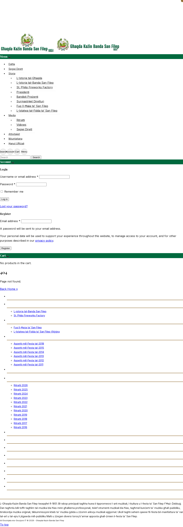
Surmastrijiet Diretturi (30, 101)
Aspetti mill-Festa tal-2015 (29, 347)
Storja (12, 73)
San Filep (13, 320)
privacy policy (44, 240)
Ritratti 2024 (21, 393)
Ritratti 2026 (21, 385)
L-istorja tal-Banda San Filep (30, 311)
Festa (10, 336)
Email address (10, 221)
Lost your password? (14, 206)
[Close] (9, 57)
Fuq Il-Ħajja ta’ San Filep (32, 106)
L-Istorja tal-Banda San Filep (35, 82)
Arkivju (11, 447)
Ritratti (20, 120)
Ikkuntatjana (15, 138)
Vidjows (21, 124)
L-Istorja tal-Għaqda (29, 78)
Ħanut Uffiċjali (16, 143)
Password (7, 184)
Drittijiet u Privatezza (21, 486)
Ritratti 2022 (20, 402)
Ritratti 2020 (21, 410)
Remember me (13, 191)
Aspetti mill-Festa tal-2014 (29, 352)
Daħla (12, 64)
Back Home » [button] (9, 289)
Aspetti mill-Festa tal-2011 (28, 364)
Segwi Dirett (16, 68)
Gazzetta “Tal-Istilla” (21, 455)
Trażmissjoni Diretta (20, 439)
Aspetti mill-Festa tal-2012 (29, 360)
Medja (12, 115)
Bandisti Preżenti (27, 96)
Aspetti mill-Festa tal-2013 (29, 356)
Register (5, 248)
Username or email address (19, 176)
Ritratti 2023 (20, 397)
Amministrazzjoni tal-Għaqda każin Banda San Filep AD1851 (46, 478)
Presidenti (22, 92)
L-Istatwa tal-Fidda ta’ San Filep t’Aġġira (37, 331)
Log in (4, 199)
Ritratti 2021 (20, 406)
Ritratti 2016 (20, 427)
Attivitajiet (14, 134)
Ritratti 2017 (20, 423)
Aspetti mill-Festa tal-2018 (29, 343)
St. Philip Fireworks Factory (34, 87)
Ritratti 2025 (21, 389)
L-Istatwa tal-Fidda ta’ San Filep (36, 110)
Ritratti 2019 (20, 414)
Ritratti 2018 (20, 418)
